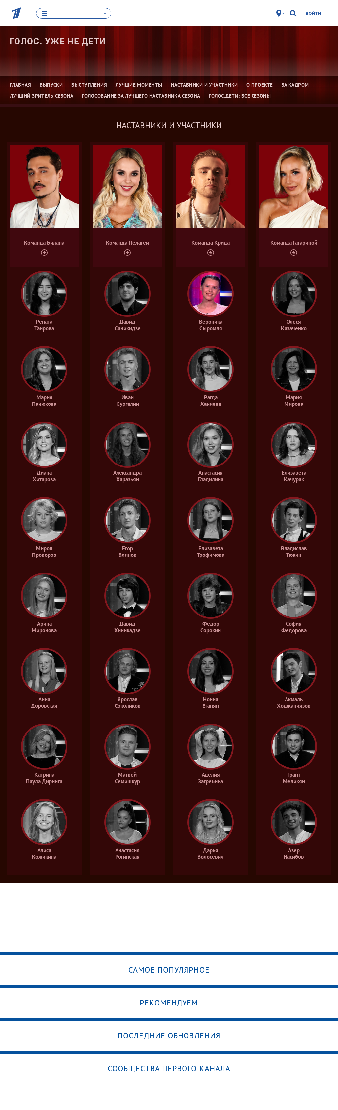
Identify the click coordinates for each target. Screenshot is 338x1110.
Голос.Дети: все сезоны (240, 96)
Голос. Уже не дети (58, 41)
